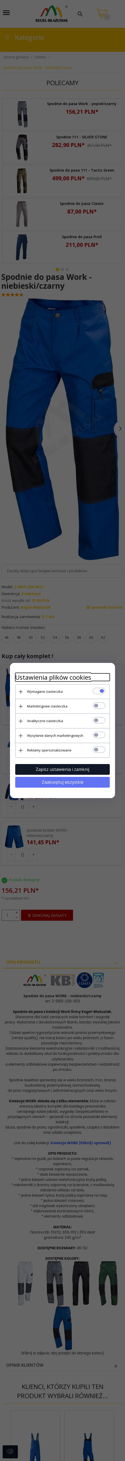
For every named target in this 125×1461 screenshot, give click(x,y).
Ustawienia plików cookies (53, 677)
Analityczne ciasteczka (45, 720)
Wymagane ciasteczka (45, 691)
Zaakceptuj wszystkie (63, 782)
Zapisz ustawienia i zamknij (62, 769)
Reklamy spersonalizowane (49, 750)
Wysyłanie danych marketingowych (55, 735)
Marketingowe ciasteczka (47, 706)
